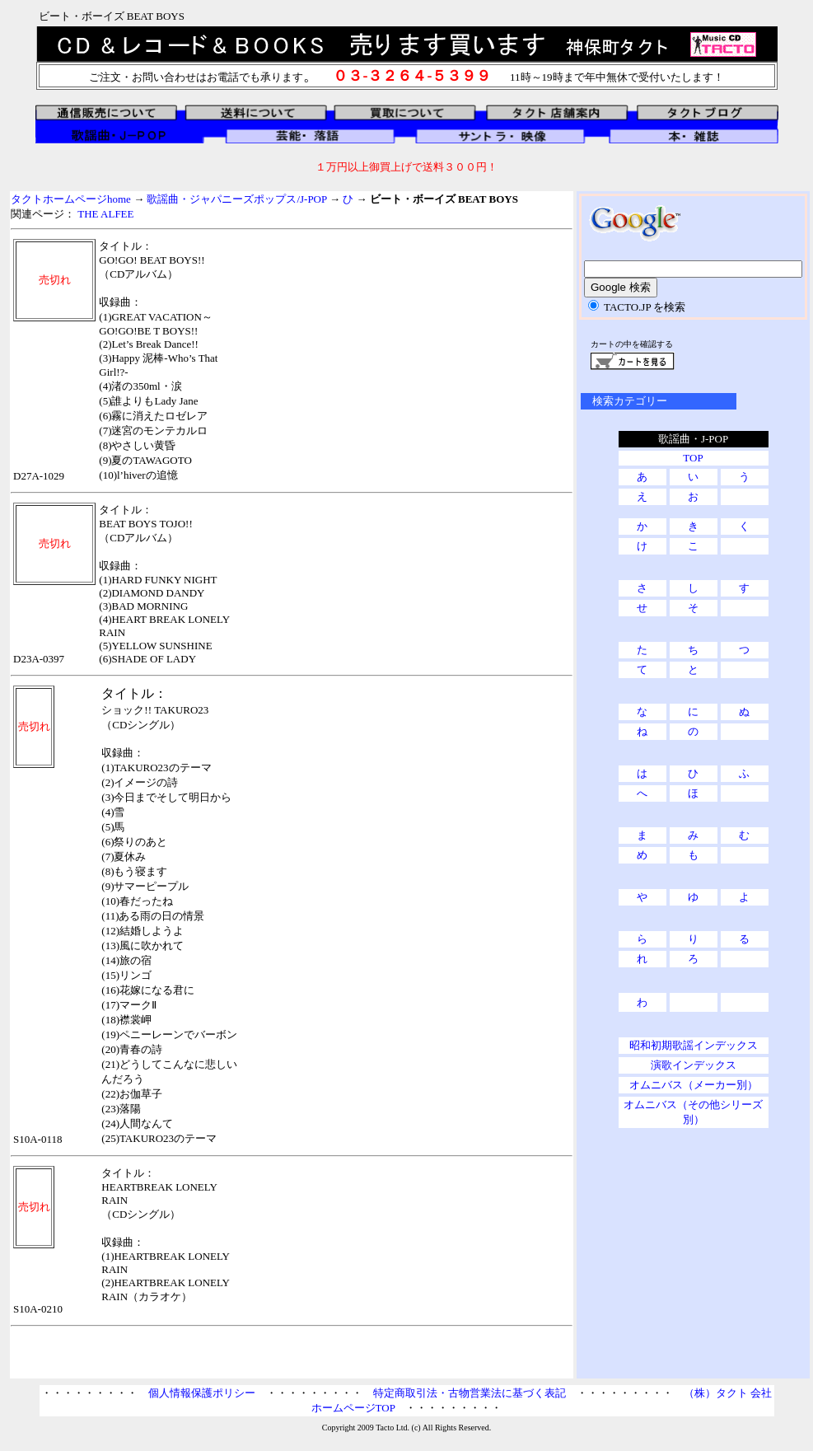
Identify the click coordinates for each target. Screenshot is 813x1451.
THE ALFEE (105, 214)
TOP (693, 458)
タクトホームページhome (71, 199)
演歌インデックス (693, 1065)
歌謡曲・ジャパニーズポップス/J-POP (236, 199)
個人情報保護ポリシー (201, 1393)
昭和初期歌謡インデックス (693, 1045)
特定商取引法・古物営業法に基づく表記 (469, 1393)
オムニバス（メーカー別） (693, 1085)
